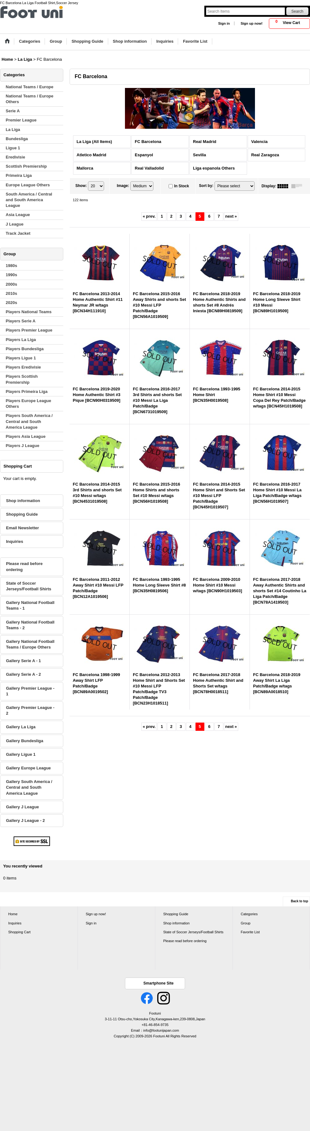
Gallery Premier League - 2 (30, 710)
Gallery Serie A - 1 (23, 660)
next (231, 216)
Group (246, 923)
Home (12, 914)
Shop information (23, 500)
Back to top (299, 901)
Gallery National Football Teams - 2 (30, 625)
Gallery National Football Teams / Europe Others (30, 644)
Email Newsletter (22, 527)
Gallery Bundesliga (24, 740)
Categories (249, 914)
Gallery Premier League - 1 (30, 691)
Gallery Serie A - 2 (23, 674)
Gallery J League (22, 807)
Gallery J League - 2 (25, 820)
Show (81, 185)
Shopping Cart (19, 932)
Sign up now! (252, 23)
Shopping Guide (22, 514)
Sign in (224, 23)
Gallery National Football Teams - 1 (30, 605)
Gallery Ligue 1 (20, 754)
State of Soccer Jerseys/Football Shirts (28, 586)
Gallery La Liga (20, 726)
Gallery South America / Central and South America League (29, 787)
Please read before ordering (24, 566)
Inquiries (14, 541)
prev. (149, 216)
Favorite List (250, 932)
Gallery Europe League (28, 768)
